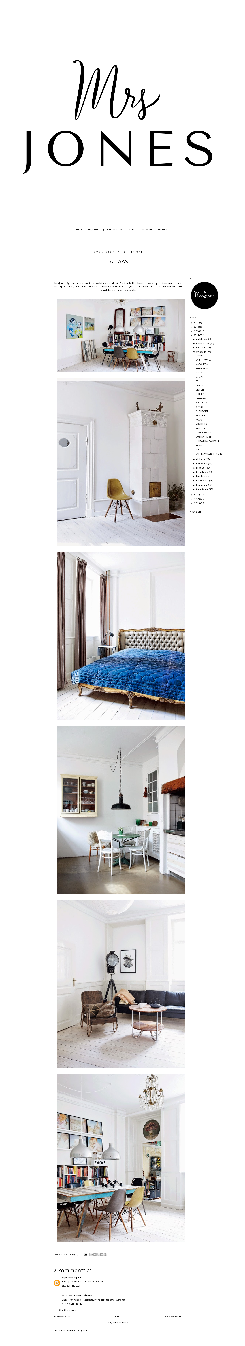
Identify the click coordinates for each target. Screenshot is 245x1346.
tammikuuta (202, 489)
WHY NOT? (201, 402)
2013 (196, 494)
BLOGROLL (163, 229)
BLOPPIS (200, 394)
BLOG (79, 229)
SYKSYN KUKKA (203, 359)
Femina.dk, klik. (127, 283)
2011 (196, 503)
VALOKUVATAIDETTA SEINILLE (211, 453)
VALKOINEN (202, 428)
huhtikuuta (202, 476)
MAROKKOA (202, 364)
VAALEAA (200, 415)
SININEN (200, 389)
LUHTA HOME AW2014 (207, 441)
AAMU (199, 419)
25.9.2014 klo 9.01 (71, 1285)
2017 (196, 322)
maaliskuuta (202, 480)
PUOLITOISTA (203, 411)
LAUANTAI (201, 398)
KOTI (198, 449)
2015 (196, 331)
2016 (196, 326)
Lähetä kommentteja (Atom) (73, 1330)
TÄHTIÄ (199, 355)
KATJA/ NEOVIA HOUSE (73, 1295)
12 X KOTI (132, 229)
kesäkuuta (201, 467)
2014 (196, 335)
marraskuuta (203, 343)
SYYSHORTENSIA (204, 436)
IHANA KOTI (202, 368)
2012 (196, 498)
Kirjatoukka (67, 1277)
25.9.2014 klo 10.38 (72, 1304)
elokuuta (201, 459)
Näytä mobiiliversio (118, 1322)
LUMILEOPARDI (203, 432)
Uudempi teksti (62, 1316)
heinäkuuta (202, 463)
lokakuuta (201, 347)
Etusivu (117, 1316)
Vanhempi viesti (173, 1316)
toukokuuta (202, 472)
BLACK (199, 372)
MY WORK (147, 229)
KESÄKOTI (201, 407)
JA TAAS (199, 377)
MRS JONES (92, 229)
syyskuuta (201, 351)
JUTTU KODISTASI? (112, 229)
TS (197, 381)
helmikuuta (202, 485)
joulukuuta (202, 339)
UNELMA (200, 385)
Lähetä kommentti (67, 1310)
